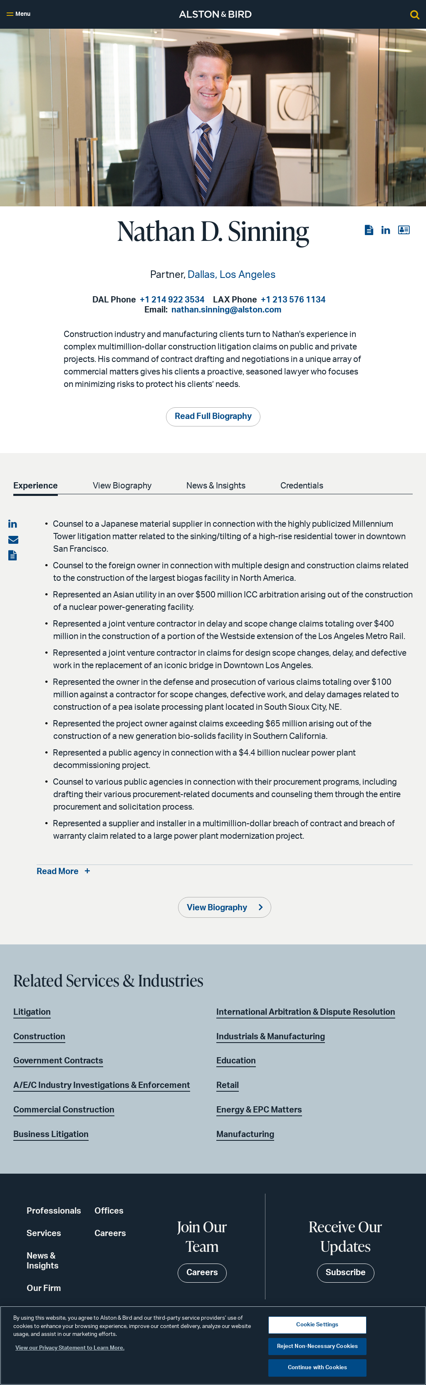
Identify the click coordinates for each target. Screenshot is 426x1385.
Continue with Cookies (317, 1367)
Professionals (54, 1211)
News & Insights (215, 486)
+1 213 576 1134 (293, 300)
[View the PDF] (370, 230)
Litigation (32, 1012)
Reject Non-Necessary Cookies (317, 1346)
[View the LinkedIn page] (386, 230)
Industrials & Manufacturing (270, 1037)
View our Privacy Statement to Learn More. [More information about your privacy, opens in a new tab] (69, 1348)
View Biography (122, 486)
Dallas (201, 275)
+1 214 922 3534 (172, 300)
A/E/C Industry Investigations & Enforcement (101, 1086)
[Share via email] (13, 540)
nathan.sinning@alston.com (226, 310)
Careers (110, 1234)
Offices (109, 1211)
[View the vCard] (403, 230)
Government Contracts (58, 1061)
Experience (35, 486)
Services (44, 1234)
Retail (227, 1086)
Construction (39, 1037)
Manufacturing (245, 1135)
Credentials (301, 486)
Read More (58, 872)
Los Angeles (248, 275)
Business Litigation (51, 1135)
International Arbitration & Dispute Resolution (305, 1012)
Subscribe (346, 1273)
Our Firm (44, 1289)
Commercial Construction (63, 1110)
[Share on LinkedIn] (13, 524)
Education (236, 1061)
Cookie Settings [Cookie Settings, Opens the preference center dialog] (317, 1325)
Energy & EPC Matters (259, 1110)
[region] (213, 1345)
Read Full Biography (213, 417)
